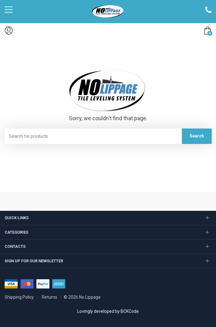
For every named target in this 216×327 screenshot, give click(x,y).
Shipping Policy (19, 297)
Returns (49, 297)
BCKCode (130, 311)
